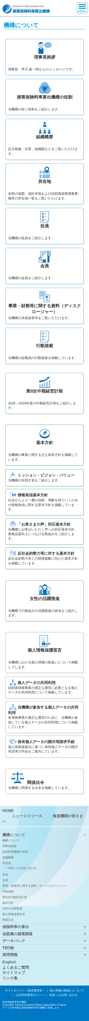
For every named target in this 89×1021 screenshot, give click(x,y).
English (9, 962)
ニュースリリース (27, 816)
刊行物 (8, 948)
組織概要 (8, 857)
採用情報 (10, 955)
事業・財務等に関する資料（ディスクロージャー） (35, 885)
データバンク (13, 941)
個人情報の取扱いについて (67, 990)
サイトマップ (13, 973)
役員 (5, 874)
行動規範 (8, 891)
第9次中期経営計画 (14, 897)
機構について (13, 835)
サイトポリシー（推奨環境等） (25, 990)
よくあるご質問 (15, 967)
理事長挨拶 (9, 846)
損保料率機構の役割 (15, 851)
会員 (5, 880)
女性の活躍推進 (12, 908)
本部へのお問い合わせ (22, 868)
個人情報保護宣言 (13, 914)
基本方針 (8, 902)
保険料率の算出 (15, 927)
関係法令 (8, 919)
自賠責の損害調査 (17, 934)
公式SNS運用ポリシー (29, 995)
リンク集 (10, 978)
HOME (8, 811)
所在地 (6, 863)
